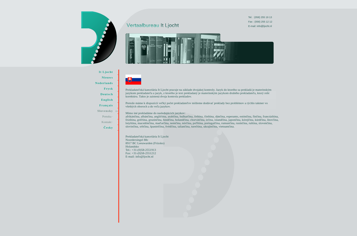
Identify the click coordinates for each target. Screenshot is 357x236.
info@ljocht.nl (264, 26)
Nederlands (104, 83)
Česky (108, 127)
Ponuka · (107, 116)
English (107, 99)
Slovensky (105, 110)
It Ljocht (106, 71)
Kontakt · (107, 122)
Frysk (108, 88)
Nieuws (107, 77)
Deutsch (106, 94)
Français (106, 105)
